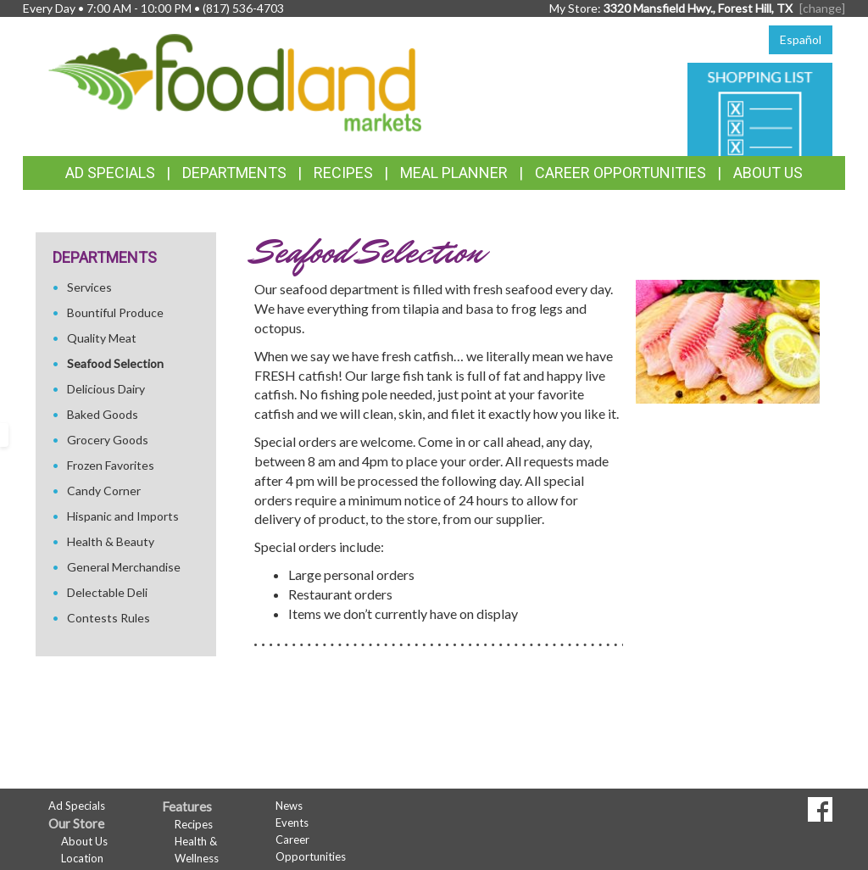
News (289, 805)
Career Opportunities (620, 172)
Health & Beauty (110, 541)
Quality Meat (101, 338)
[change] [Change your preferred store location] (822, 8)
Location (82, 858)
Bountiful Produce (115, 312)
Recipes (343, 172)
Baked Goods (102, 414)
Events (292, 822)
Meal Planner (454, 172)
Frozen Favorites (110, 465)
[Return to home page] (234, 81)
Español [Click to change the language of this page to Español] (800, 39)
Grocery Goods (107, 439)
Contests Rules (108, 618)
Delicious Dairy (106, 389)
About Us (768, 172)
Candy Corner (104, 490)
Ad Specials (110, 172)
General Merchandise (124, 567)
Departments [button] (234, 172)
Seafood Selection (115, 363)
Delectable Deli (107, 592)
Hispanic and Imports (123, 516)
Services (89, 287)
